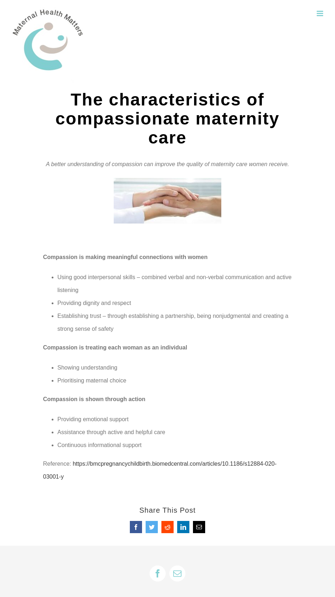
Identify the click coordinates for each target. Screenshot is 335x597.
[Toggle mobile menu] (320, 13)
